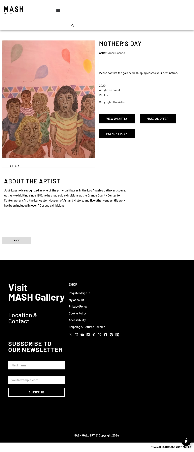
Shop (73, 284)
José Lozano (116, 53)
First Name (16, 359)
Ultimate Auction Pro (177, 447)
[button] (73, 25)
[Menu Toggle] (58, 10)
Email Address (18, 373)
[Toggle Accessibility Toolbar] (186, 441)
